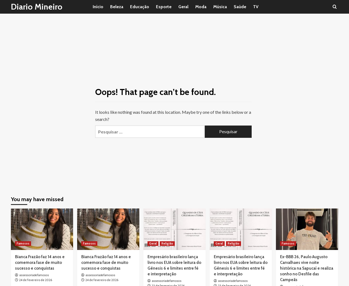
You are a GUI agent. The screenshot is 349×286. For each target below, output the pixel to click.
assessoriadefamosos (34, 275)
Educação (139, 6)
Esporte (164, 6)
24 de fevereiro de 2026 (35, 280)
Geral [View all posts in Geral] (153, 243)
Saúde (240, 6)
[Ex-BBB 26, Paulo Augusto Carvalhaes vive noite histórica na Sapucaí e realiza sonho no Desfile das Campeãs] (307, 229)
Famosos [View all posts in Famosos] (23, 243)
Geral (183, 6)
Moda (200, 6)
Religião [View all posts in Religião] (167, 243)
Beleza (116, 6)
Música (220, 6)
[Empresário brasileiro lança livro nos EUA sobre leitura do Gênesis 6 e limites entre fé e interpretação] (174, 229)
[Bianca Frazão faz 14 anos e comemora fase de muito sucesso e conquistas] (42, 229)
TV (255, 6)
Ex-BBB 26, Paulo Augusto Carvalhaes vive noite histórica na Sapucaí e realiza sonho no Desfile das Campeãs (306, 268)
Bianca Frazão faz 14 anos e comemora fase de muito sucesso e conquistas (40, 262)
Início (98, 6)
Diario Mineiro (36, 7)
